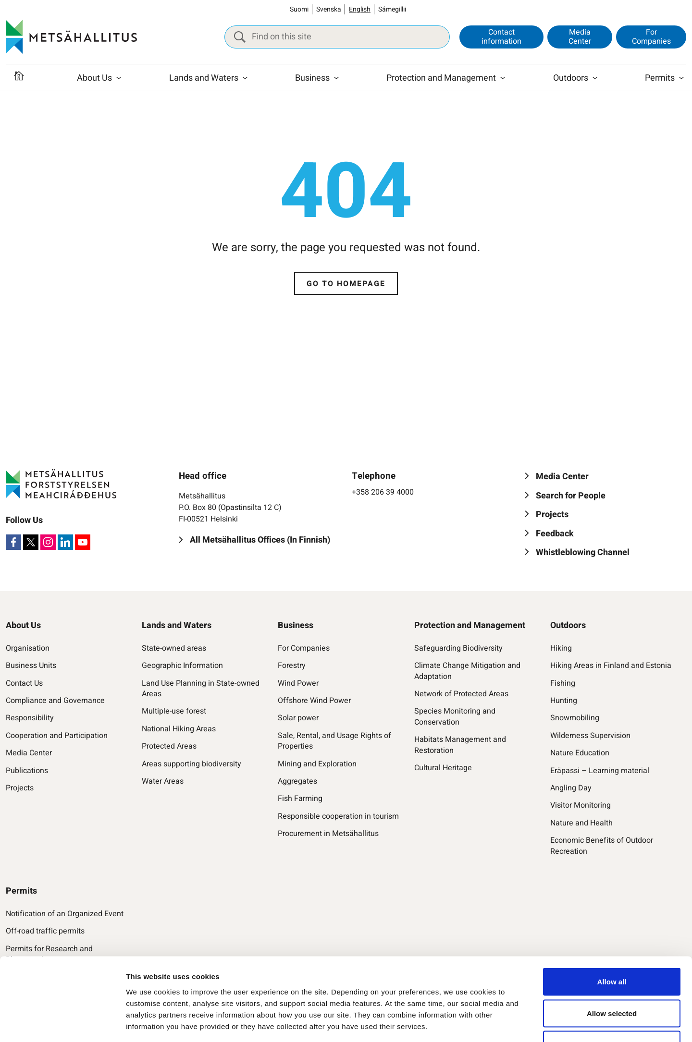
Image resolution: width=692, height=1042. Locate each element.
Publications (27, 770)
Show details (497, 1023)
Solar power (298, 718)
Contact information (501, 36)
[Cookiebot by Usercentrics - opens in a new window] (62, 1023)
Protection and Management (441, 78)
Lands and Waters (203, 78)
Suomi (299, 9)
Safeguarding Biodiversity (458, 648)
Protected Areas (169, 746)
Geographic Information (182, 665)
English (360, 9)
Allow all (612, 916)
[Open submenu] (119, 78)
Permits (660, 78)
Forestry (292, 665)
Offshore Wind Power (314, 700)
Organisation (27, 648)
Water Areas (163, 781)
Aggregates (297, 781)
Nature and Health (581, 823)
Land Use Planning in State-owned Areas (201, 689)
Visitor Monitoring (580, 805)
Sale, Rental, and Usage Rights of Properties (334, 741)
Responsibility (30, 718)
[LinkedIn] (65, 542)
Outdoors (570, 78)
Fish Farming (300, 798)
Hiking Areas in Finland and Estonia (610, 665)
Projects (20, 788)
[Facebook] (13, 542)
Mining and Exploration (317, 764)
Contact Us (24, 683)
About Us (94, 78)
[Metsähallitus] (71, 37)
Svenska (328, 9)
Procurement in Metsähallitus (328, 833)
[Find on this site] (337, 36)
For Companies (651, 36)
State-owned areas (174, 648)
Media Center (579, 36)
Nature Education (579, 753)
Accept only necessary (612, 979)
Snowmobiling (574, 718)
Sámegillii (392, 9)
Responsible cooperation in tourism (338, 816)
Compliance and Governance (55, 700)
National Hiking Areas (179, 729)
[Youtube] (82, 542)
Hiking (561, 648)
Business (312, 78)
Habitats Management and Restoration (460, 745)
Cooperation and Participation (57, 735)
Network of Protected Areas (461, 694)
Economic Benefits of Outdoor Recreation (601, 846)
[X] (30, 542)
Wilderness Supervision (590, 735)
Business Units (31, 665)
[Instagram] (48, 542)
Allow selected (612, 948)
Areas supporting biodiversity (191, 764)
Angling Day (571, 788)
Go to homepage (346, 284)
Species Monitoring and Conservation (454, 716)
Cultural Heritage (443, 768)
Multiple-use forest (174, 711)
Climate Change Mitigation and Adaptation (467, 671)
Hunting (563, 700)
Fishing (562, 683)
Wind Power (298, 683)
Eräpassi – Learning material (599, 770)
